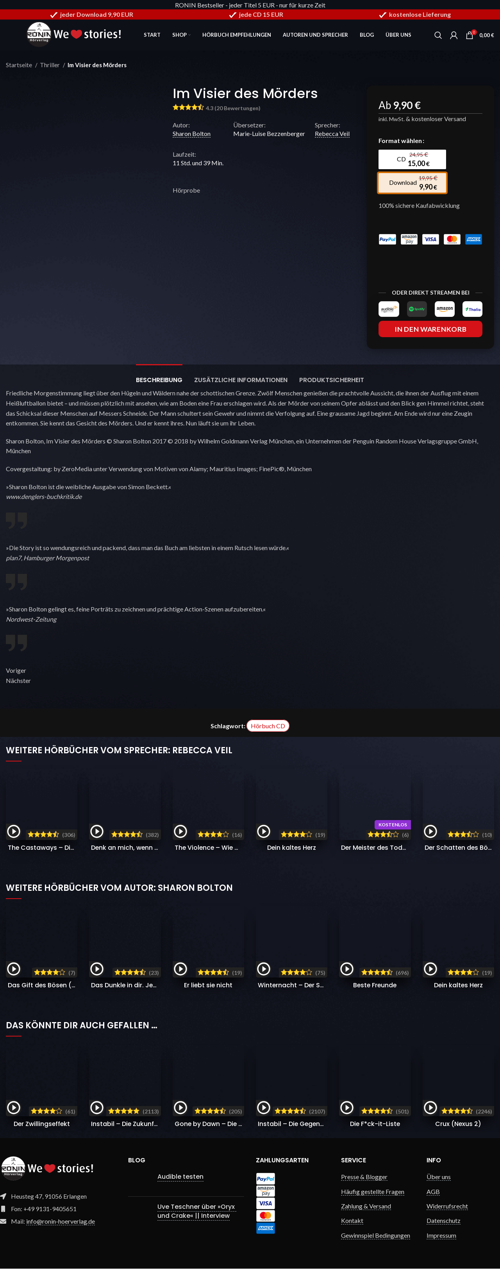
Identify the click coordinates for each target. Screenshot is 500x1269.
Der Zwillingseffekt (41, 1124)
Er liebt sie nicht (208, 985)
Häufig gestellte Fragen (372, 1191)
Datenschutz (444, 1220)
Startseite (19, 65)
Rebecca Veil (332, 134)
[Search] (438, 35)
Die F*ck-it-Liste (375, 1124)
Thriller (50, 65)
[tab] (159, 376)
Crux (458, 1124)
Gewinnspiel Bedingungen (375, 1235)
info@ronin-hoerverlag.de (60, 1221)
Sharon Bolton (192, 134)
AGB (433, 1191)
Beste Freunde (374, 985)
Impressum (441, 1235)
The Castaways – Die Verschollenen (64, 847)
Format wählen (400, 141)
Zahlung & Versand (366, 1206)
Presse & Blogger (364, 1177)
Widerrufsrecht (447, 1206)
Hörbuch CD (268, 726)
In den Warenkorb (430, 329)
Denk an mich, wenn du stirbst (138, 847)
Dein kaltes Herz (292, 847)
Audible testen (180, 1176)
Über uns (439, 1177)
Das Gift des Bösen (73, 985)
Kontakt (352, 1220)
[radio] (412, 159)
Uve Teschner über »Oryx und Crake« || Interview (196, 1211)
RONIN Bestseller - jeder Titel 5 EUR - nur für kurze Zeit (250, 5)
